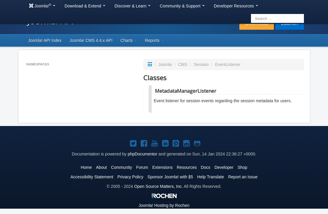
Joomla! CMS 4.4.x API (91, 40)
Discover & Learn (132, 6)
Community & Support (182, 6)
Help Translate (210, 176)
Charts (128, 40)
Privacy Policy (130, 176)
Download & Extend (85, 6)
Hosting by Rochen (164, 205)
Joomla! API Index (45, 40)
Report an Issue (243, 176)
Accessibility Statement (91, 176)
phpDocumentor (142, 154)
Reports (154, 40)
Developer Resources (236, 6)
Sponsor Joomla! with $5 (170, 176)
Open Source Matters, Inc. (158, 186)
